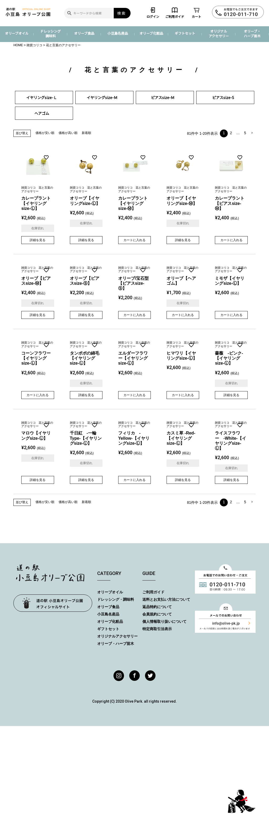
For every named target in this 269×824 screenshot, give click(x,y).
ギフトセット (185, 33)
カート (196, 13)
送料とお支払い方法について (166, 599)
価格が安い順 (44, 133)
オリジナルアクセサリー (219, 33)
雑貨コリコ (34, 45)
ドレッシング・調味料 (115, 599)
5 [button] (245, 133)
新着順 (86, 133)
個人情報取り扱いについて (164, 621)
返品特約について (157, 607)
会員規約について (157, 614)
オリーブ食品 (84, 33)
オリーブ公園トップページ (52, 603)
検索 (121, 13)
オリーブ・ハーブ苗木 (252, 33)
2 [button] (231, 133)
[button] (252, 133)
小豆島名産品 (117, 33)
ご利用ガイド (174, 13)
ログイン (153, 13)
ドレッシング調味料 (50, 33)
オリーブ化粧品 (151, 33)
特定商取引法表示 (157, 629)
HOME (18, 45)
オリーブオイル (17, 33)
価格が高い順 (68, 133)
